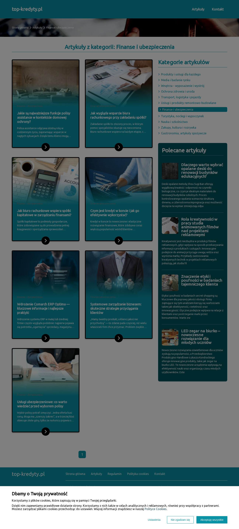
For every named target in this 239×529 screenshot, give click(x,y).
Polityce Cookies (156, 509)
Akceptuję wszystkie (211, 519)
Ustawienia (154, 519)
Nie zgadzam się (180, 519)
